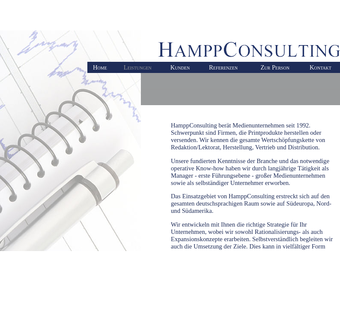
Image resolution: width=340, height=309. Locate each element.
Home (100, 67)
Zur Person (274, 67)
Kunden (180, 67)
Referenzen (223, 67)
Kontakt (320, 67)
